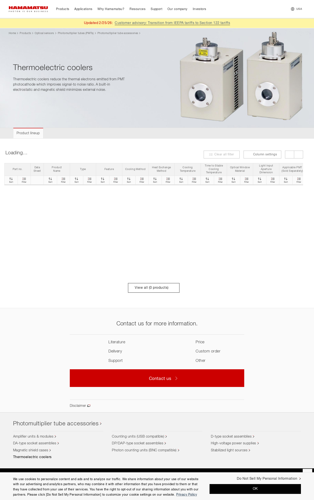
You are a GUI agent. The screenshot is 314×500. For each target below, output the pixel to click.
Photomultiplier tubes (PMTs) (76, 33)
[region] (157, 486)
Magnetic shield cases (30, 450)
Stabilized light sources (229, 450)
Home (12, 33)
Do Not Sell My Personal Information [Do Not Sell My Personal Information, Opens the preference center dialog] (267, 479)
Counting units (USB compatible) (138, 436)
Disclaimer (78, 406)
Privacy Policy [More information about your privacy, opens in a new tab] (186, 494)
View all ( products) (153, 288)
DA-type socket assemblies (34, 443)
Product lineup (28, 133)
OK (255, 489)
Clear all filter (224, 154)
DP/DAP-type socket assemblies (137, 443)
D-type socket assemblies (231, 436)
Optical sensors (44, 33)
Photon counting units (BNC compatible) (144, 450)
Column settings (262, 154)
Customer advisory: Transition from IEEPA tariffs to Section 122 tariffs (172, 23)
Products (25, 33)
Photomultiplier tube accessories (117, 33)
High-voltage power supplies (233, 443)
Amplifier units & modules (33, 436)
